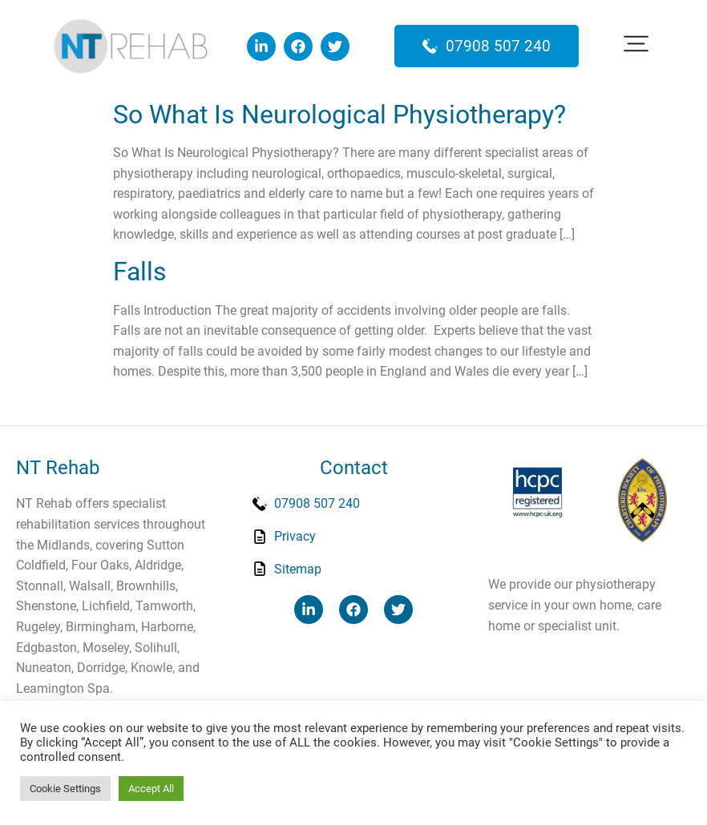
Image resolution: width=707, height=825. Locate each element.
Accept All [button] (151, 789)
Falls (140, 271)
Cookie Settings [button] (65, 789)
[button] (636, 46)
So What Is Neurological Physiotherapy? (339, 114)
